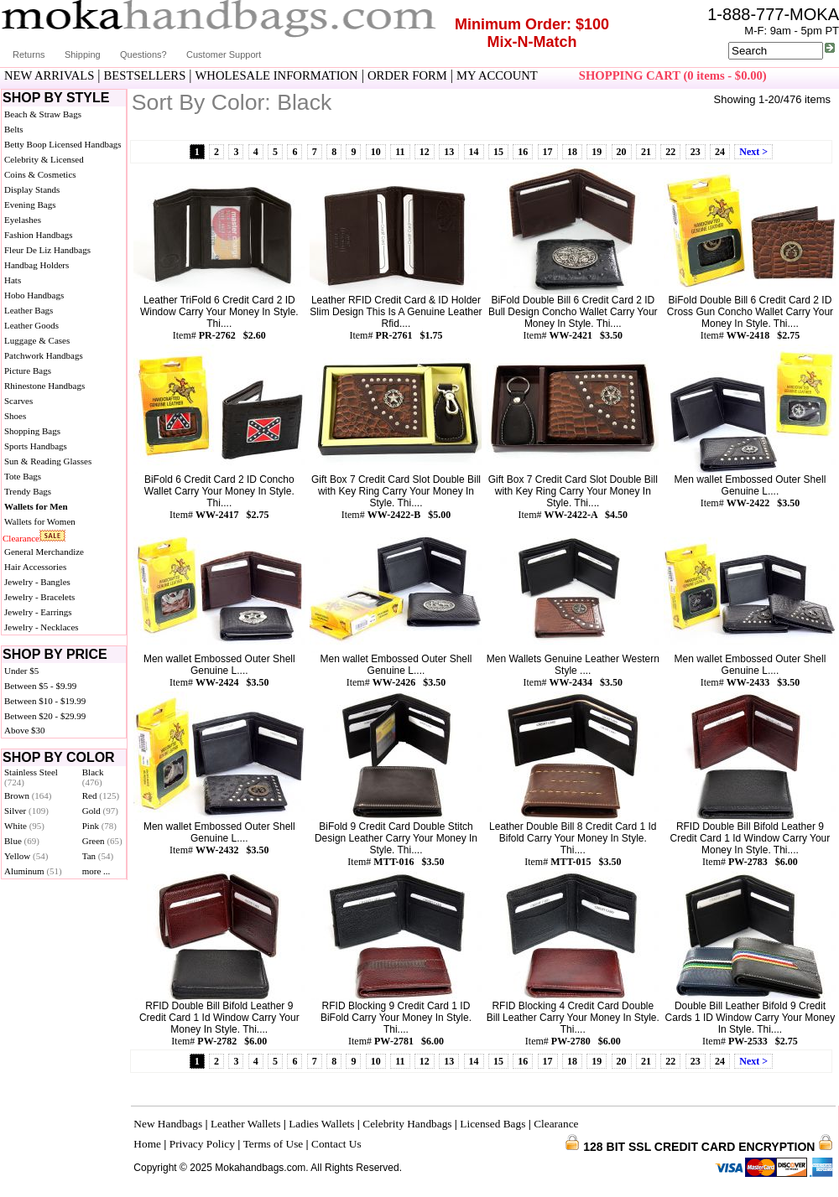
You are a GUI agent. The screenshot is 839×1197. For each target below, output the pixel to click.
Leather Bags (28, 310)
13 (449, 152)
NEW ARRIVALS (49, 75)
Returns (29, 54)
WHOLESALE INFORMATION (276, 75)
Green (102, 841)
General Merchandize (44, 552)
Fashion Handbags (38, 235)
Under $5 (21, 671)
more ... (96, 871)
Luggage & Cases (37, 340)
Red (100, 795)
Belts (13, 129)
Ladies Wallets (321, 1123)
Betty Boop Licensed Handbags (63, 144)
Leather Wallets (245, 1123)
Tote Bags (22, 476)
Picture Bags (27, 370)
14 (474, 152)
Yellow (26, 856)
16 (523, 152)
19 (596, 152)
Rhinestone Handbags (44, 386)
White (24, 826)
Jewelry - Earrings (38, 612)
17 (548, 152)
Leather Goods (31, 325)
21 (646, 152)
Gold (100, 811)
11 (399, 152)
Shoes (15, 416)
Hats (12, 280)
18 (572, 152)
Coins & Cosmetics (40, 174)
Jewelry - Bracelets (39, 597)
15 (498, 152)
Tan (97, 856)
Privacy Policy (202, 1143)
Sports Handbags (35, 446)
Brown (28, 795)
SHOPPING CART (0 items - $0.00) (673, 75)
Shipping (83, 54)
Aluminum (33, 871)
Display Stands (32, 189)
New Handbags (167, 1123)
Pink (99, 826)
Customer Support (223, 54)
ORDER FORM (407, 75)
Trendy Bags (27, 491)
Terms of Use (273, 1143)
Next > (753, 152)
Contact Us (336, 1143)
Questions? (143, 54)
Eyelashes (22, 220)
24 (720, 152)
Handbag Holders (36, 265)
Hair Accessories (35, 567)
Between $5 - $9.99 (40, 686)
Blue (21, 841)
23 (695, 152)
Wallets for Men (36, 506)
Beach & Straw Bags (42, 114)
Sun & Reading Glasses (47, 461)
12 (425, 152)
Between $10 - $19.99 (45, 701)
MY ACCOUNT (497, 75)
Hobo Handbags (34, 295)
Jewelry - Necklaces (41, 627)
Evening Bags (29, 205)
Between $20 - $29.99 (45, 716)
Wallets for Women (40, 521)
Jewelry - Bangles (37, 582)
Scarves (18, 401)
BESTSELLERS (145, 75)
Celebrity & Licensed (44, 159)
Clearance (21, 538)
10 (376, 152)
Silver (26, 811)
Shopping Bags (32, 431)
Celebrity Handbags (406, 1123)
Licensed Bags (492, 1123)
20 (622, 152)
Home (147, 1143)
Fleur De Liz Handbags (47, 250)
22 (670, 152)
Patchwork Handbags (43, 355)
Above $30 (24, 730)
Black (93, 777)
